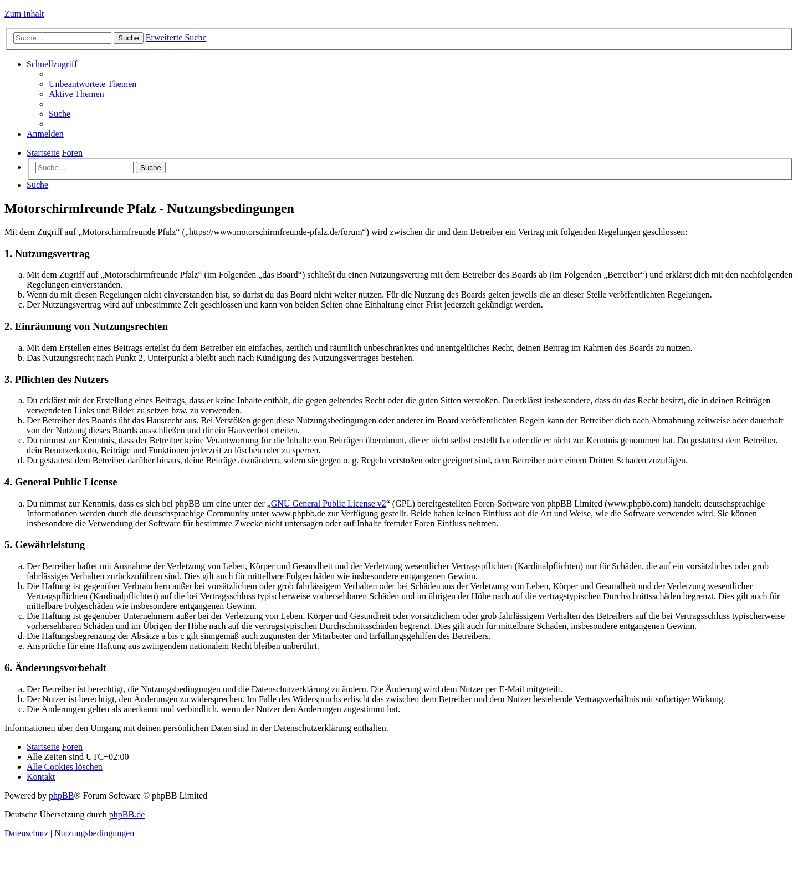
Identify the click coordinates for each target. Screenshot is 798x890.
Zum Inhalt (24, 13)
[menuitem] (92, 84)
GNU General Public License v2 (328, 503)
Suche (150, 167)
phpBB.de (127, 814)
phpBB (61, 795)
